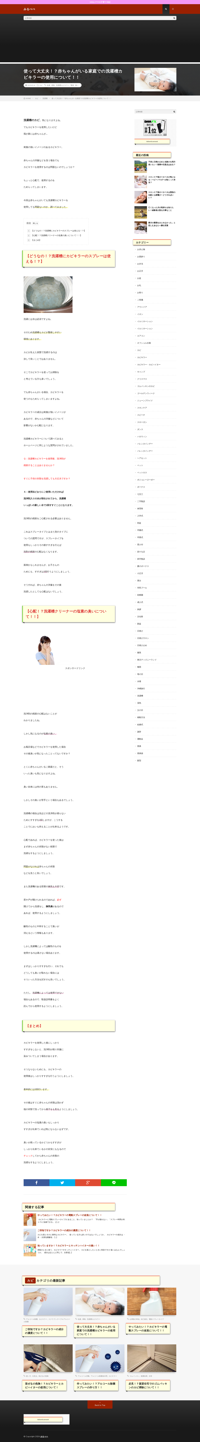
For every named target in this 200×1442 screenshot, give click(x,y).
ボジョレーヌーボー (146, 479)
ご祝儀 (140, 300)
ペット (140, 465)
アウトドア (142, 307)
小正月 (140, 573)
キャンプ (141, 372)
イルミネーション (145, 321)
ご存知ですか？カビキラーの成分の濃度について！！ (64, 1230)
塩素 (48, 85)
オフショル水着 (144, 343)
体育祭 (140, 508)
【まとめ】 (34, 240)
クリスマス (142, 379)
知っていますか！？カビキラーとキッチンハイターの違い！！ (69, 1245)
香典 (139, 746)
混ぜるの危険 (43, 1376)
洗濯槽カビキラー (62, 85)
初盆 (139, 523)
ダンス (140, 429)
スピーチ (141, 415)
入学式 (140, 515)
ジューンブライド (145, 400)
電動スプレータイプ (156, 1319)
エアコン (141, 336)
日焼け (140, 631)
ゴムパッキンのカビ (146, 386)
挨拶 (139, 609)
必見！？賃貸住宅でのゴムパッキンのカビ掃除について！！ (148, 1385)
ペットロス (142, 472)
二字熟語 (141, 501)
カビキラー (142, 357)
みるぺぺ (44, 1436)
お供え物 (141, 249)
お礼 (139, 285)
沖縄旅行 (141, 688)
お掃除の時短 (135, 1319)
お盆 (139, 278)
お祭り (140, 292)
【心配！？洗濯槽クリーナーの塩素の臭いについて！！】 (54, 235)
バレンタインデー (145, 443)
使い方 (28, 1376)
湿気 (139, 703)
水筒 (150, 1376)
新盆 (139, 623)
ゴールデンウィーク (146, 393)
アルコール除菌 (32, 1319)
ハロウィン (142, 436)
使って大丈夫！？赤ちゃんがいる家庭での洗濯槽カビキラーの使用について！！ (96, 1330)
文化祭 (140, 616)
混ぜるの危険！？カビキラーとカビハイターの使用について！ (44, 1385)
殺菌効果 (144, 1376)
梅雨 (139, 667)
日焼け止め (142, 645)
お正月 (140, 271)
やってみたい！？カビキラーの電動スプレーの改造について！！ (70, 1215)
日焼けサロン (143, 638)
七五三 (140, 494)
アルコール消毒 (83, 1376)
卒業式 (140, 537)
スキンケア (142, 408)
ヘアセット (142, 458)
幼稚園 (140, 595)
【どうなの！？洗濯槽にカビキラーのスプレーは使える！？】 (56, 230)
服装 (139, 652)
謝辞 (139, 731)
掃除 (53, 85)
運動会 (140, 739)
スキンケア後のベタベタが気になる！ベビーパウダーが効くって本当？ (161, 179)
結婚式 (140, 724)
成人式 (140, 602)
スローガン (142, 422)
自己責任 (144, 1319)
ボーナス (141, 487)
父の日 (140, 710)
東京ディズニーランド (147, 659)
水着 (139, 681)
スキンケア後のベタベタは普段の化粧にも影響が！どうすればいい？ (161, 195)
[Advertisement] (100, 43)
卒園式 (140, 530)
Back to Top (100, 1405)
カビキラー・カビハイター (149, 364)
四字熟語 (141, 559)
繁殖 (72, 85)
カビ (41, 85)
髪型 (139, 760)
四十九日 (141, 551)
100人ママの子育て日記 (100, 2)
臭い (76, 85)
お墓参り (141, 256)
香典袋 (140, 753)
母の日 (140, 674)
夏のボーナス (143, 566)
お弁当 (140, 264)
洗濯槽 (140, 695)
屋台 (139, 580)
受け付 (140, 544)
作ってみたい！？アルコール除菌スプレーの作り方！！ (96, 1385)
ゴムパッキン (135, 1376)
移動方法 (141, 717)
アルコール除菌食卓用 (99, 1376)
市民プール (142, 587)
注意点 (34, 1376)
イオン (140, 314)
